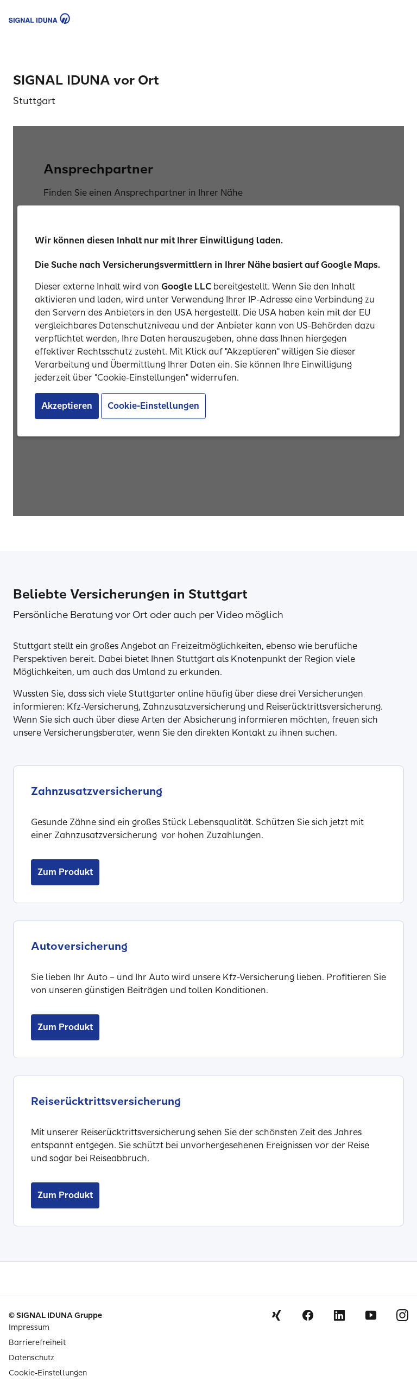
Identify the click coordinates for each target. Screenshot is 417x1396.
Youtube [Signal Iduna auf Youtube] (371, 1315)
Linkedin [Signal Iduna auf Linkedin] (339, 1315)
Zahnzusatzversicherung (96, 790)
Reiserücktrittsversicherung (106, 1101)
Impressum (29, 1327)
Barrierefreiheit (37, 1342)
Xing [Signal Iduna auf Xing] (276, 1315)
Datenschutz (31, 1357)
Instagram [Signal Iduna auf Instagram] (402, 1315)
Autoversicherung (79, 946)
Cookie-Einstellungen (48, 1373)
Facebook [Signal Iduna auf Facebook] (308, 1315)
